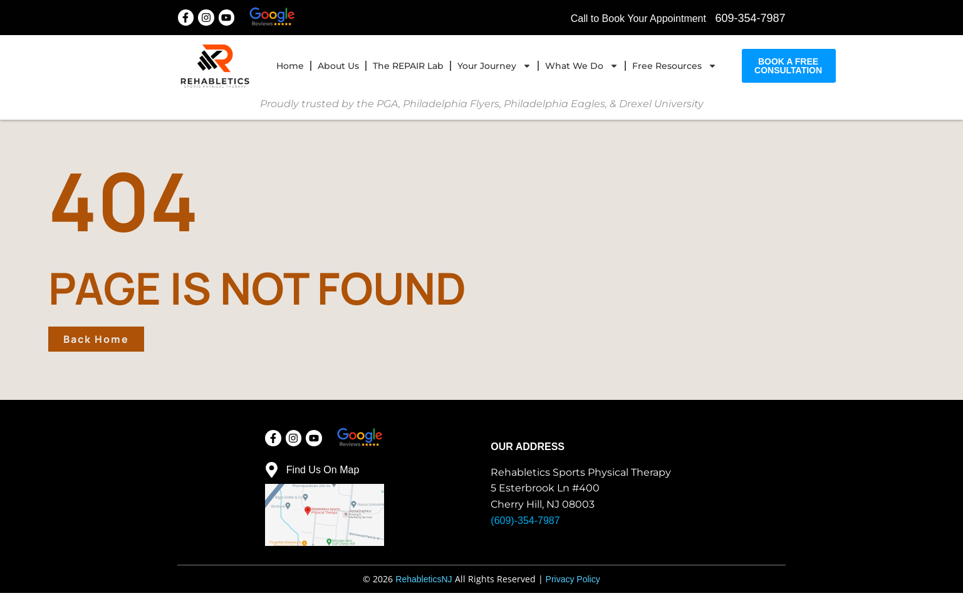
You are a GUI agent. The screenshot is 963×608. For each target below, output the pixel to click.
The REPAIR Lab (408, 64)
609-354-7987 (750, 15)
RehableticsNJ (423, 594)
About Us (338, 64)
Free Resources (674, 64)
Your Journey (494, 64)
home (290, 64)
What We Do (581, 64)
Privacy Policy (573, 594)
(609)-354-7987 (525, 535)
